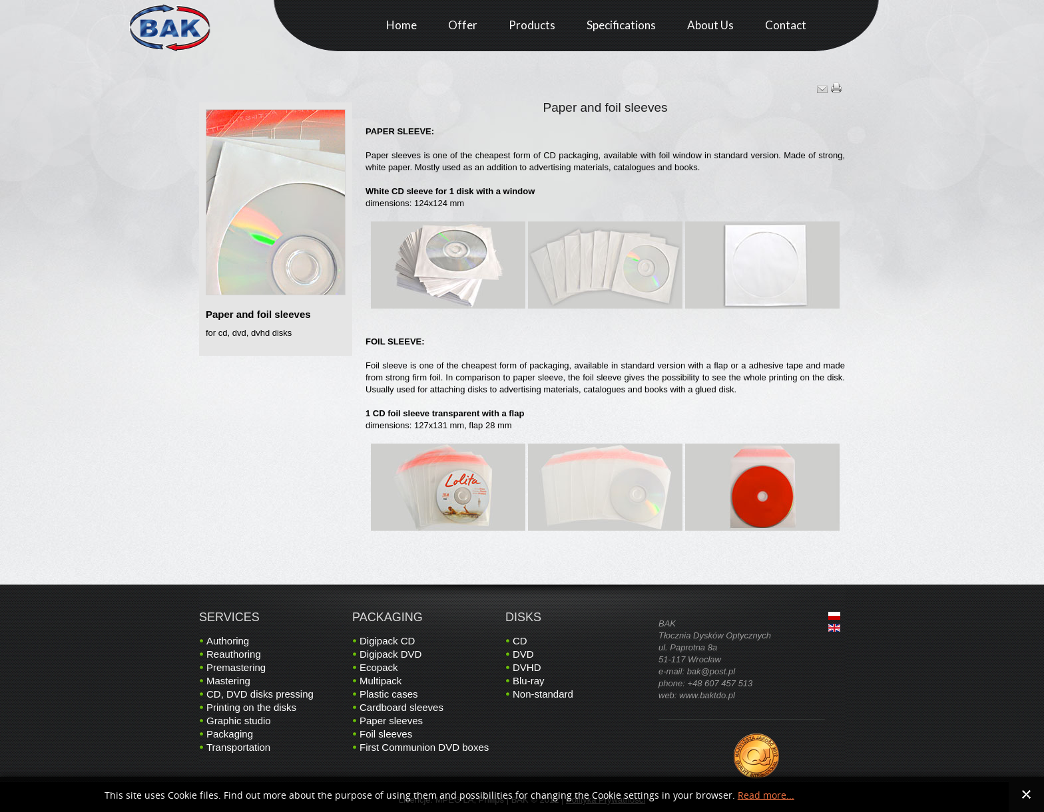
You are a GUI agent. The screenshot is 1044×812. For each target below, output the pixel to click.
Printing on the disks (251, 707)
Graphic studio (238, 720)
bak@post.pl (711, 671)
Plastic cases (389, 694)
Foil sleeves (386, 734)
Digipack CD (387, 640)
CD (520, 640)
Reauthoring (233, 654)
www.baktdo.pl (707, 695)
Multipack (380, 680)
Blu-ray (529, 680)
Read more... (766, 795)
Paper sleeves (391, 720)
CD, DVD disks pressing (260, 694)
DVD (523, 654)
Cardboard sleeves (401, 707)
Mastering (228, 680)
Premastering (236, 667)
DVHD (527, 667)
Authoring (227, 640)
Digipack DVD (390, 654)
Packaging (229, 734)
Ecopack (379, 667)
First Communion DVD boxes (424, 747)
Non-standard (543, 694)
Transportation (238, 747)
